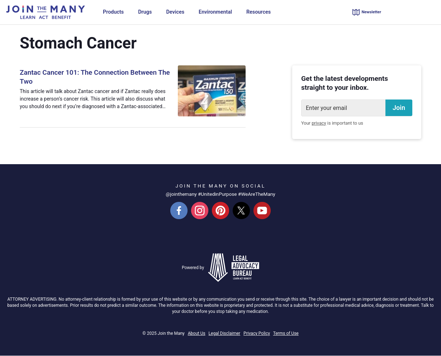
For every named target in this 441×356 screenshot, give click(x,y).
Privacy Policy (256, 333)
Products (113, 12)
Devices (175, 12)
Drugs (145, 12)
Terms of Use (286, 333)
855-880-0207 (414, 12)
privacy (319, 123)
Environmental (215, 12)
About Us (196, 333)
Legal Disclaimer (225, 333)
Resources (258, 12)
